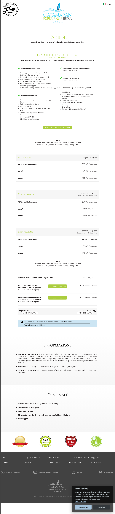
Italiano (108, 4)
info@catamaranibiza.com (48, 472)
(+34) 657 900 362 (13, 472)
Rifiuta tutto (101, 507)
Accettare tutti (83, 507)
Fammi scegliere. (81, 501)
